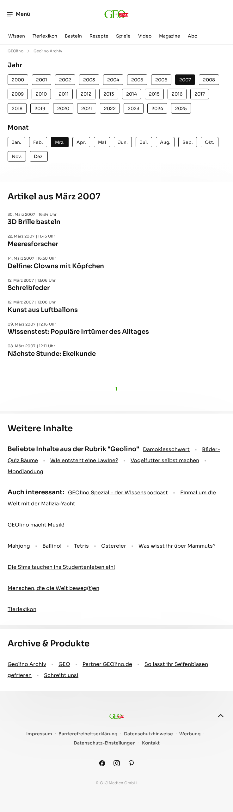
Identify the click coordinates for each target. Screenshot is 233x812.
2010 (41, 94)
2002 (65, 80)
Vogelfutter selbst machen (165, 460)
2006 (161, 80)
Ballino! (52, 546)
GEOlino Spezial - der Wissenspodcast (118, 492)
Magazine (169, 36)
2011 (64, 94)
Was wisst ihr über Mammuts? (177, 546)
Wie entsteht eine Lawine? (84, 460)
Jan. (16, 142)
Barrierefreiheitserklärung (88, 734)
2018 (17, 108)
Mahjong (19, 546)
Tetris (81, 546)
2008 (209, 80)
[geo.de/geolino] (116, 14)
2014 (131, 94)
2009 (18, 94)
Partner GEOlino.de (107, 664)
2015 (154, 94)
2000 (18, 80)
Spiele (123, 36)
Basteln (73, 36)
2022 (110, 108)
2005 (137, 80)
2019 (39, 108)
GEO (64, 664)
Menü (18, 14)
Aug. (165, 142)
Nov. (17, 156)
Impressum (39, 734)
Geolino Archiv (27, 664)
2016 (177, 94)
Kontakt (151, 743)
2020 (63, 108)
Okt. (209, 142)
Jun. (123, 142)
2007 (185, 80)
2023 (133, 108)
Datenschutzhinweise (148, 734)
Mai (102, 142)
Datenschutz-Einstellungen (105, 743)
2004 (113, 80)
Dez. (39, 156)
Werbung (190, 734)
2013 (108, 94)
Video (144, 36)
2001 (41, 80)
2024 (157, 108)
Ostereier (113, 546)
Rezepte (98, 36)
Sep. (187, 142)
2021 (86, 108)
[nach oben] (220, 716)
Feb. (38, 142)
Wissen (16, 36)
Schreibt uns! (61, 675)
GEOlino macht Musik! (36, 524)
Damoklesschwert (166, 449)
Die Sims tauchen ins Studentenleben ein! (61, 567)
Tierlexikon (45, 36)
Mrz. (59, 142)
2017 (199, 94)
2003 (89, 80)
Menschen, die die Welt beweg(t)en (53, 588)
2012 (86, 94)
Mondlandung (25, 471)
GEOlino (15, 51)
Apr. (81, 142)
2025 (181, 108)
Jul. (144, 142)
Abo (192, 36)
